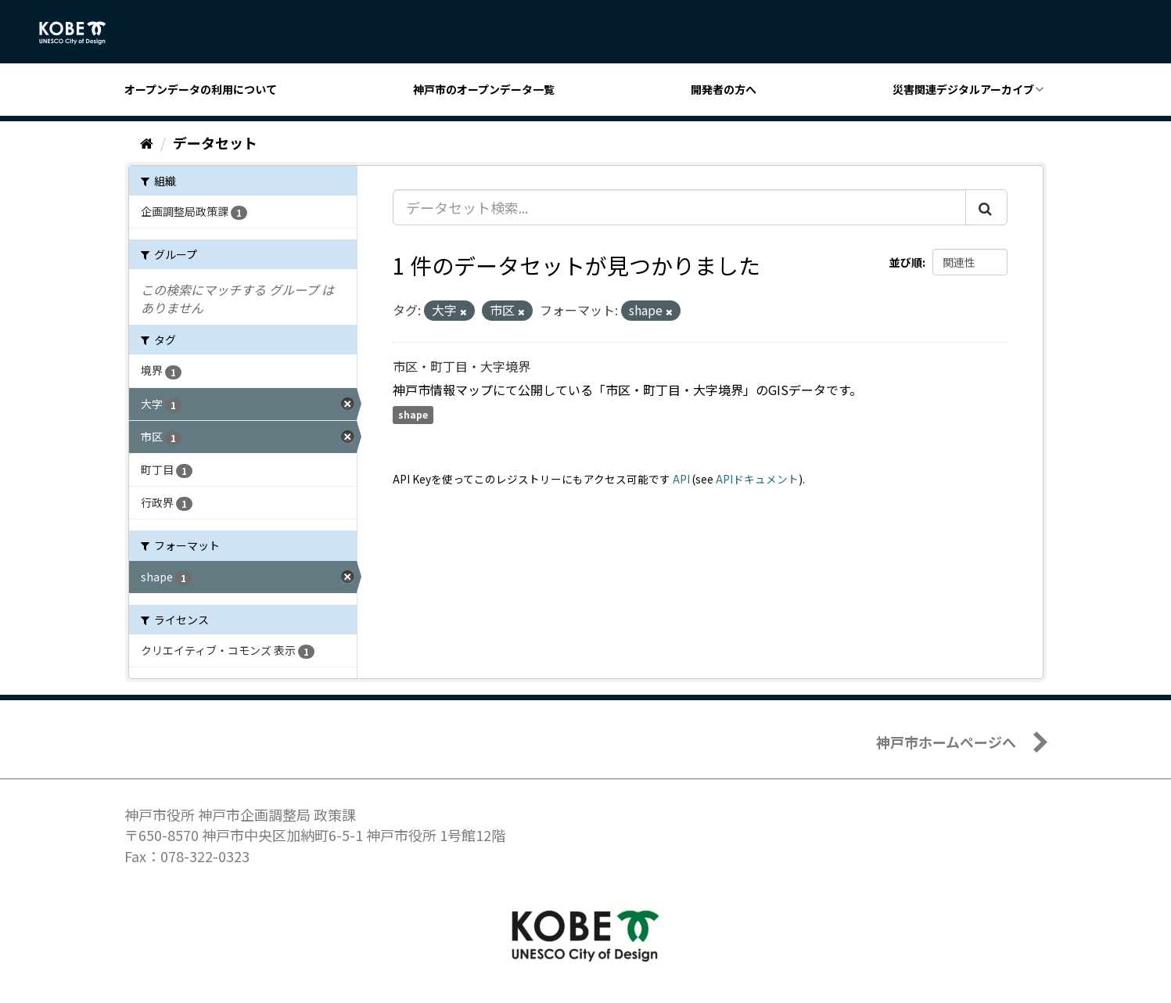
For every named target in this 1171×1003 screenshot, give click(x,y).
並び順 (905, 262)
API (681, 479)
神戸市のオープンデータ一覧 (484, 89)
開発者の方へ (723, 89)
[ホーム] (146, 142)
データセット (215, 142)
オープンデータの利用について (200, 89)
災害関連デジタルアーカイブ (963, 89)
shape (413, 415)
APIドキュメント (757, 479)
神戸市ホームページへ (946, 742)
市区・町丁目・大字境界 (461, 366)
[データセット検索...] (679, 207)
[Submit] (986, 207)
